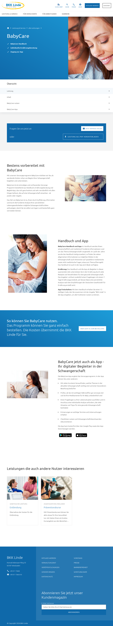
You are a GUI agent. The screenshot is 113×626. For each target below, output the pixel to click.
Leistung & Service (19, 28)
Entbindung (22, 501)
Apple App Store (81, 435)
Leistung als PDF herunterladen (83, 137)
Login (80, 7)
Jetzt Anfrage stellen (93, 128)
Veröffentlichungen (50, 567)
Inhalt (9, 97)
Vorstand (78, 558)
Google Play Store (65, 435)
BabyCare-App (12, 109)
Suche (67, 7)
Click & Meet (59, 7)
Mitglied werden (92, 5)
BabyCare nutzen (13, 103)
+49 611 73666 (15, 571)
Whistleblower (80, 572)
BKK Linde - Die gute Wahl (13, 5)
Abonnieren (74, 612)
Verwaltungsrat (49, 563)
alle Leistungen (34, 28)
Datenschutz (47, 576)
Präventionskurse (56, 501)
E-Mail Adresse (48, 603)
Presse (76, 563)
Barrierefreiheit (81, 567)
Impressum (78, 576)
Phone (74, 7)
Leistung (10, 91)
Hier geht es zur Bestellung (92, 329)
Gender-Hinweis (48, 572)
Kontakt (107, 5)
